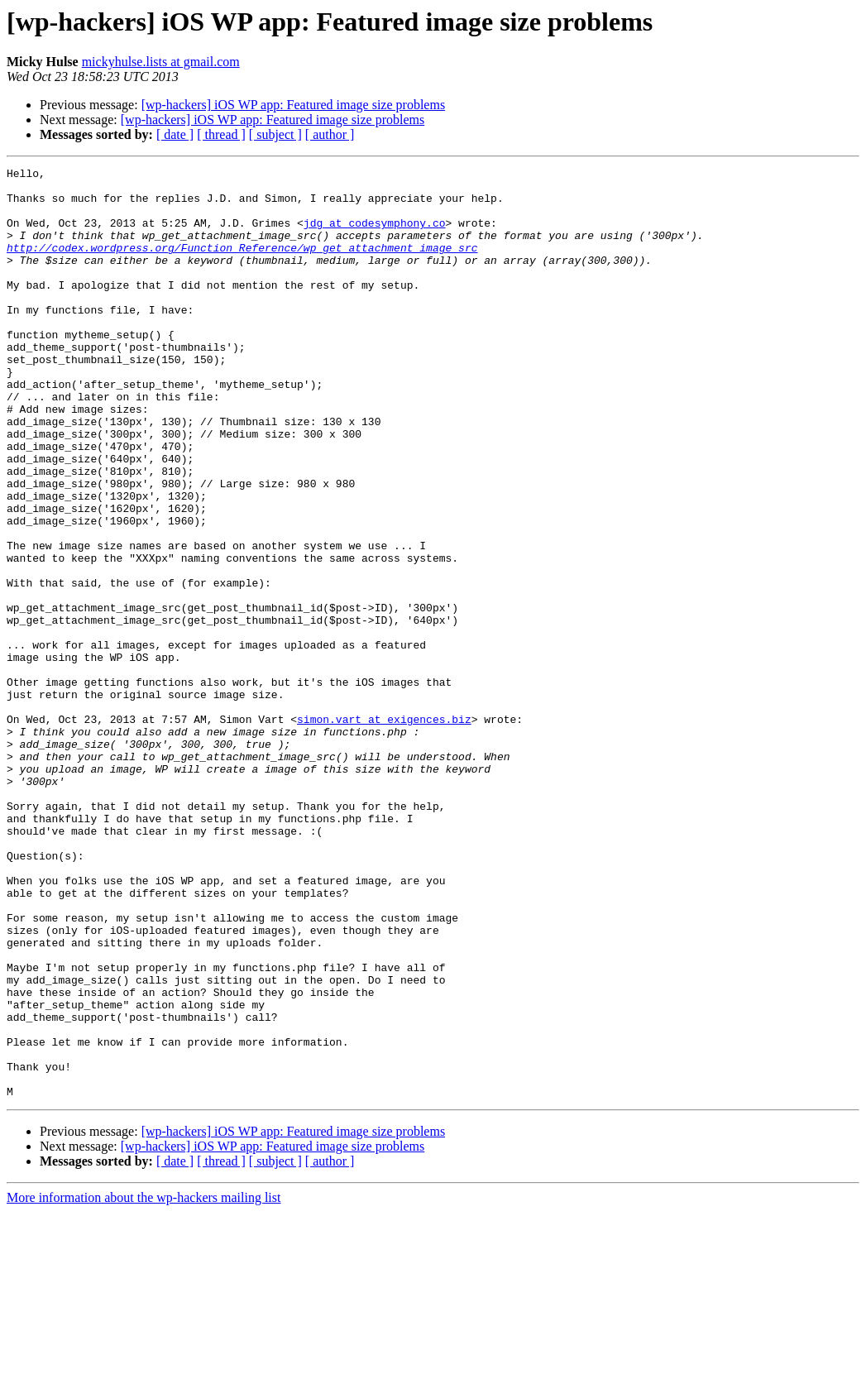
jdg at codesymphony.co (375, 234)
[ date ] (175, 134)
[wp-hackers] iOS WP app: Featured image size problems (293, 105)
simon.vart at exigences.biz (384, 830)
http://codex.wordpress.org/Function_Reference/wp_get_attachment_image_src (242, 264)
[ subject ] (275, 134)
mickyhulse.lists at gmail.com (161, 62)
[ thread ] (221, 134)
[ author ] (330, 134)
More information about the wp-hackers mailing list (143, 1383)
